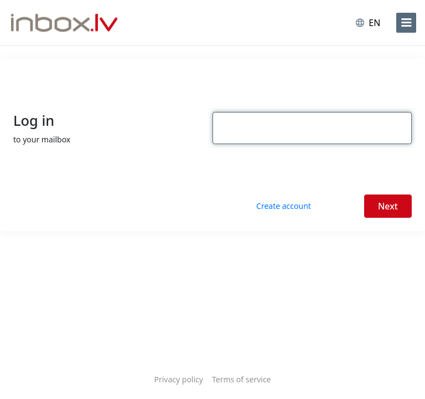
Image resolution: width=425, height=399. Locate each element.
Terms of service (241, 379)
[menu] (406, 23)
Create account (283, 206)
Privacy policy (178, 379)
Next (388, 206)
